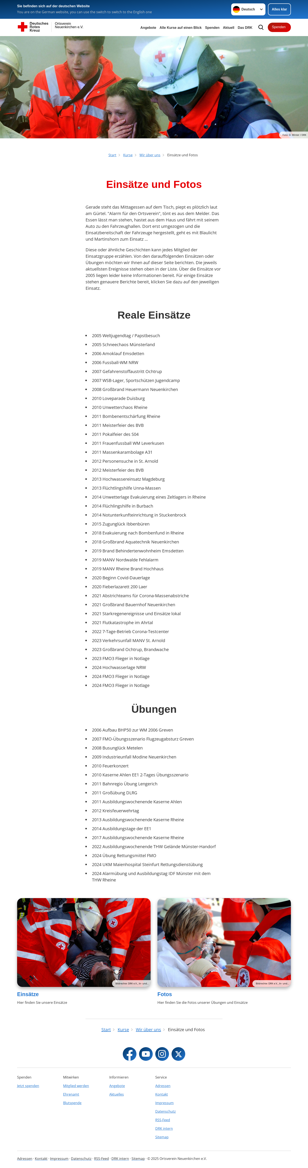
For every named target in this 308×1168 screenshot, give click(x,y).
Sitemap (162, 1137)
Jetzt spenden (28, 1085)
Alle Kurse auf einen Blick (181, 27)
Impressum (164, 1103)
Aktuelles (116, 1094)
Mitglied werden (76, 1085)
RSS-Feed (162, 1120)
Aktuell (228, 27)
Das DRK (245, 27)
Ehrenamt (71, 1094)
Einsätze (28, 994)
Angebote (148, 27)
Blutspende (72, 1103)
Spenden (212, 27)
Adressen (162, 1085)
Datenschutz (165, 1111)
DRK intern (164, 1128)
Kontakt (161, 1094)
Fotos (164, 994)
